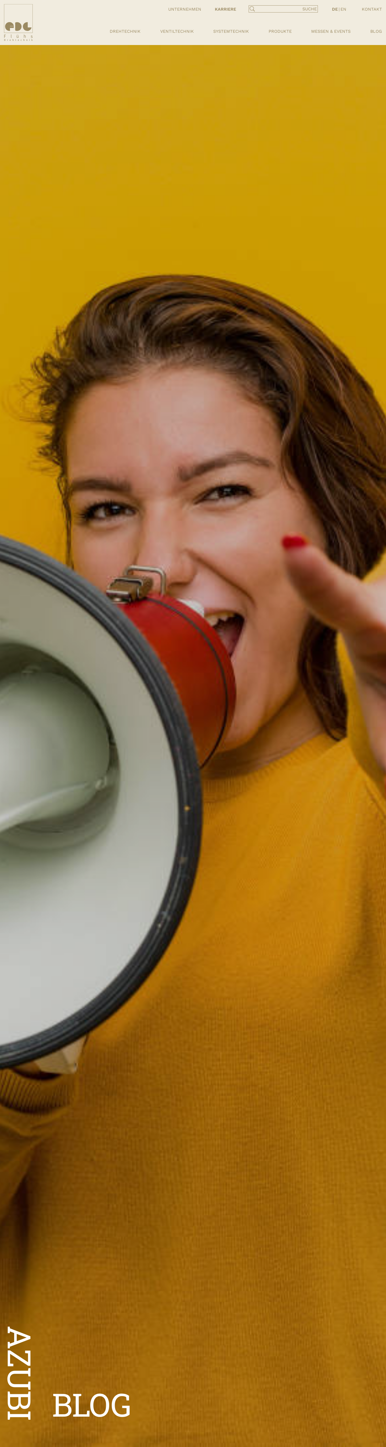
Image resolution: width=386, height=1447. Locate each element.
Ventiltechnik (177, 31)
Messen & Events (331, 31)
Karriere (225, 9)
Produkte (280, 31)
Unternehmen (184, 9)
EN (343, 9)
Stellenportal (233, 22)
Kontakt (372, 9)
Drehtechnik (125, 31)
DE (335, 9)
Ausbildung (229, 15)
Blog (376, 31)
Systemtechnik (231, 31)
